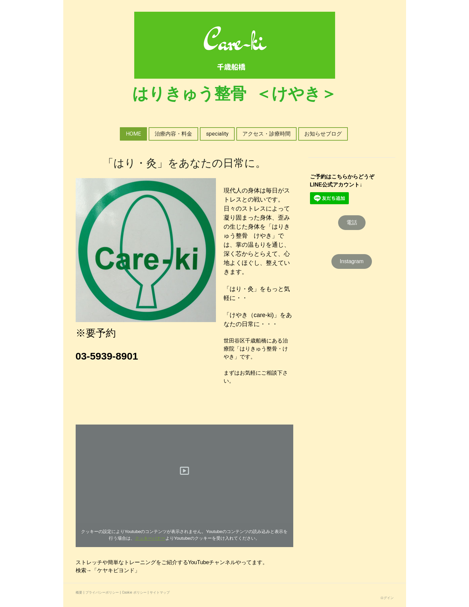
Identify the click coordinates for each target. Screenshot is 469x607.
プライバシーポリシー (102, 592)
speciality (217, 134)
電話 (351, 222)
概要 (79, 592)
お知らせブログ (323, 134)
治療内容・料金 (173, 134)
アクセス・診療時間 (266, 134)
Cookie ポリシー (134, 592)
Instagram (352, 261)
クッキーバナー (150, 538)
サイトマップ (160, 592)
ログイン (387, 598)
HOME (133, 134)
